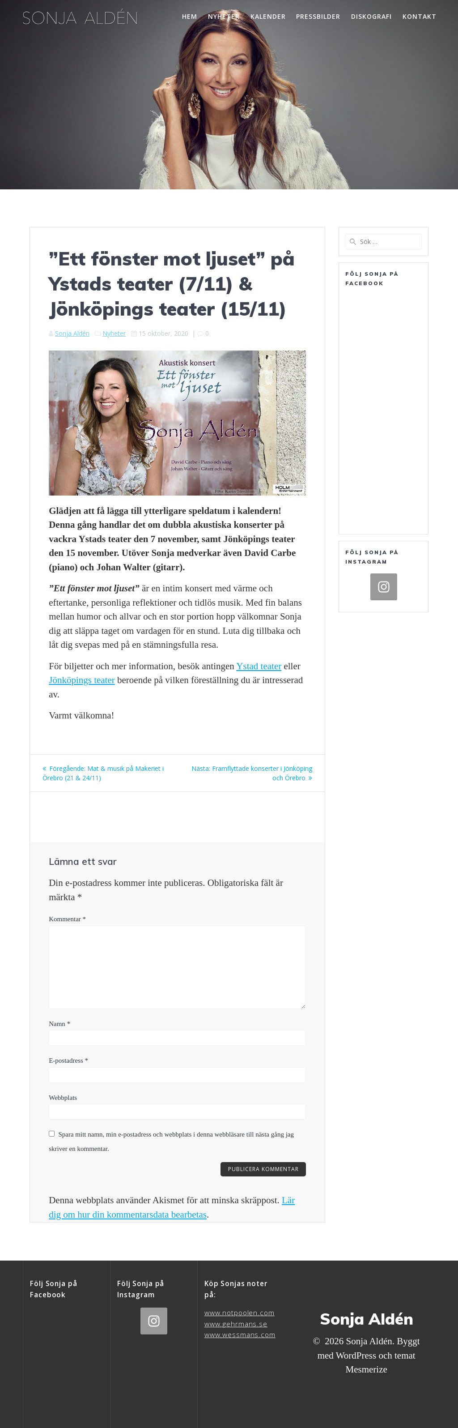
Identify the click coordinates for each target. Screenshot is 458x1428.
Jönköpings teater (82, 680)
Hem (189, 16)
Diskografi (371, 16)
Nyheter (224, 16)
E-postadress (68, 1060)
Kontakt (420, 16)
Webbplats (63, 1097)
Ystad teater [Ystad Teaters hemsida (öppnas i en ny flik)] (258, 666)
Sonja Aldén (72, 333)
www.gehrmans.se (235, 1324)
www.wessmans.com (240, 1334)
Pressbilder (318, 16)
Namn (59, 1023)
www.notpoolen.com (239, 1312)
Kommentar (67, 919)
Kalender (268, 16)
